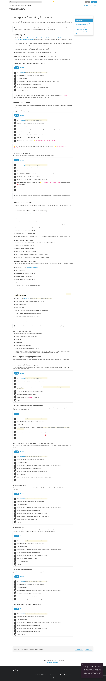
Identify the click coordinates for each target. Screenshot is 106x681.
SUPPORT (29, 5)
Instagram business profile (28, 37)
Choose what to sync (81, 27)
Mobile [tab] (16, 67)
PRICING (17, 5)
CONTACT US (87, 5)
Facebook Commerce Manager (34, 213)
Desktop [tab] (22, 67)
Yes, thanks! (79, 649)
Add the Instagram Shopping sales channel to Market (83, 23)
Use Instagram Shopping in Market (82, 32)
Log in (87, 2)
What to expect (80, 20)
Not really (88, 649)
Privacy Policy (63, 674)
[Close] (83, 665)
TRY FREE (94, 5)
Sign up (94, 2)
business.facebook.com (32, 267)
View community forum (53, 662)
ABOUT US (23, 5)
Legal (70, 674)
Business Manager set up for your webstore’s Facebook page (50, 37)
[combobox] (25, 2)
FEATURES (12, 5)
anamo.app (22, 72)
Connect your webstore (81, 29)
